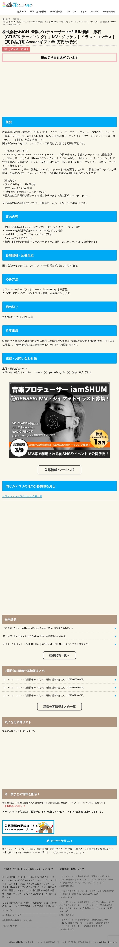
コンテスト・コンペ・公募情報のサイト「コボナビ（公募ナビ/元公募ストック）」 (61, 942)
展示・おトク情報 (38, 11)
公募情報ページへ (57, 470)
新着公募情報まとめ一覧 (59, 706)
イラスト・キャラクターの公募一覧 (22, 496)
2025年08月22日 (87, 881)
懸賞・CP (21, 11)
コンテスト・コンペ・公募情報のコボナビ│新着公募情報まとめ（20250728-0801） (44, 687)
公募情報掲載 (109, 11)
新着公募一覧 (56, 11)
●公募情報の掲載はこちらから (17, 920)
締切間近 (94, 11)
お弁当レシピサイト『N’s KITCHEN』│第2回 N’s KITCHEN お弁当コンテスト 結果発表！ (46, 644)
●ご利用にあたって (11, 915)
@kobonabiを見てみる (62, 840)
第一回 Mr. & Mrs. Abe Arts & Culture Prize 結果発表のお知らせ (34, 636)
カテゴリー (71, 11)
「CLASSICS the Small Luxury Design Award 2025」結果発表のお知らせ (38, 628)
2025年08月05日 (87, 924)
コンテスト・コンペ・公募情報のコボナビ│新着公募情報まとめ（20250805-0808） (44, 679)
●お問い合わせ (9, 925)
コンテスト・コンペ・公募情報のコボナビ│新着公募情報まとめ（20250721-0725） (44, 695)
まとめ (83, 11)
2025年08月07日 (87, 908)
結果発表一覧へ (59, 655)
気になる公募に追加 (16, 49)
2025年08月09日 (87, 893)
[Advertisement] (59, 88)
